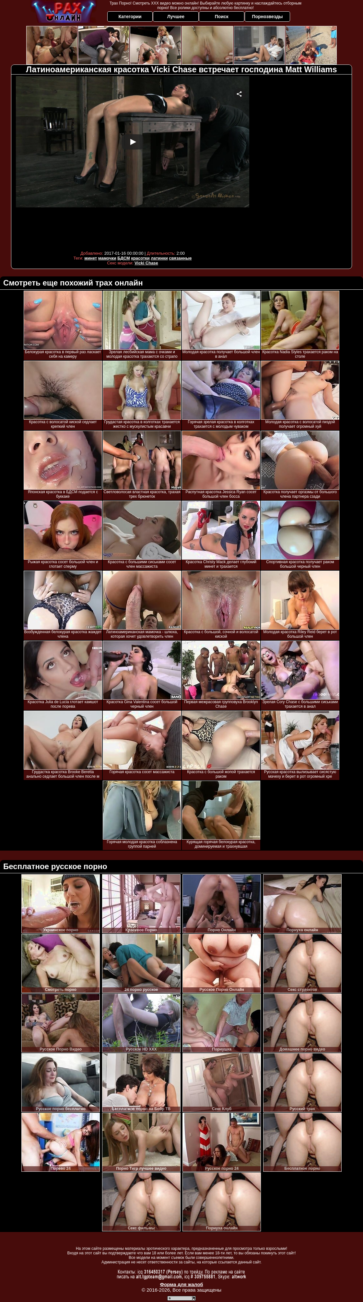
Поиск (221, 16)
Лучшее (175, 16)
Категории (130, 16)
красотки (140, 258)
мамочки (107, 258)
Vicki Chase (146, 263)
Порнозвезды (267, 16)
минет (90, 258)
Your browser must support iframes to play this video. (132, 162)
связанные (180, 258)
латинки (159, 258)
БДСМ (123, 258)
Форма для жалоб (181, 1284)
